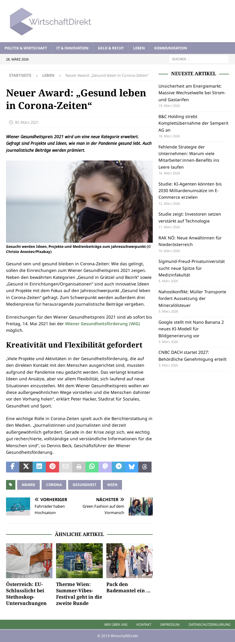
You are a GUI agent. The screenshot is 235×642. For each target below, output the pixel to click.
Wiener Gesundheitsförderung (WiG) (102, 323)
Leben (139, 48)
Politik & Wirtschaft (26, 48)
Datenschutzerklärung (209, 624)
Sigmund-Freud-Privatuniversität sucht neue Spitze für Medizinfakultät (191, 268)
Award (28, 484)
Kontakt (143, 624)
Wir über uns (115, 624)
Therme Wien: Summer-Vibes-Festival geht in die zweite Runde (79, 593)
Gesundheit (84, 484)
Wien (112, 484)
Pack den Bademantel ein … (128, 587)
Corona (54, 484)
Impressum (170, 624)
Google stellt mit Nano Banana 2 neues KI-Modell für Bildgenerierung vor (191, 328)
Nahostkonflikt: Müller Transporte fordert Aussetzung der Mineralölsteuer (192, 298)
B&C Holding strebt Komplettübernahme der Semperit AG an (193, 123)
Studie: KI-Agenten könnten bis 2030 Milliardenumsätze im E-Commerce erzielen (190, 190)
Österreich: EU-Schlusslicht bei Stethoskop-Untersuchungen (26, 593)
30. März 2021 (26, 122)
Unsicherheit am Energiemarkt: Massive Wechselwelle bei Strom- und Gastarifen (192, 92)
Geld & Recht (111, 48)
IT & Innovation (72, 48)
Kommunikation (170, 48)
